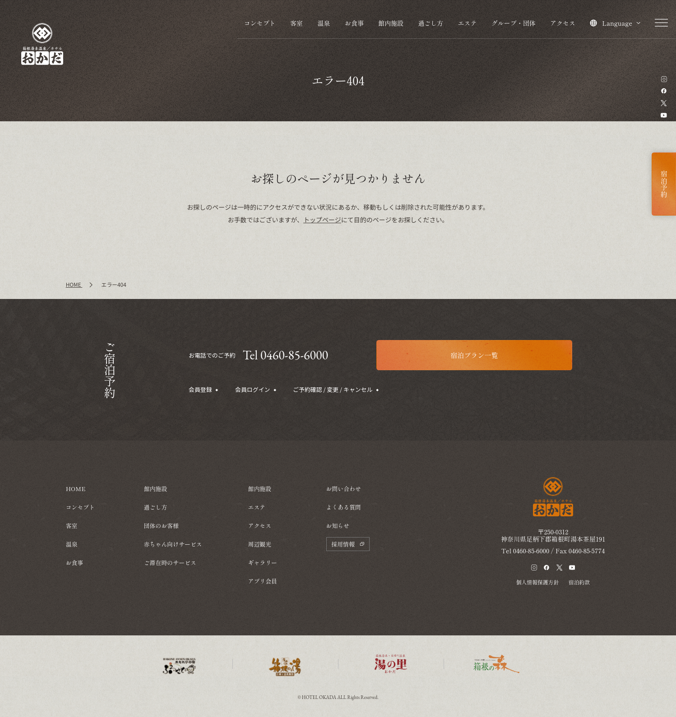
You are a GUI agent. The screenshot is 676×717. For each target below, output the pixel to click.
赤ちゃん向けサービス (173, 544)
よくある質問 (343, 507)
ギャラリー (262, 562)
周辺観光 (259, 544)
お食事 (354, 23)
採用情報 (347, 544)
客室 (296, 23)
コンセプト (260, 23)
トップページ (322, 219)
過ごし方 (430, 23)
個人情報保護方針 (537, 582)
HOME (76, 488)
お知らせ (338, 525)
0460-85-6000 (531, 550)
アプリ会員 (262, 581)
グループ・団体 (513, 23)
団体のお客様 (161, 525)
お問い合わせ (343, 488)
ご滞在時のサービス (170, 562)
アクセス (562, 23)
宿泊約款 (579, 582)
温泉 (323, 23)
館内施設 (390, 23)
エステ (467, 23)
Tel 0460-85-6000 (285, 355)
